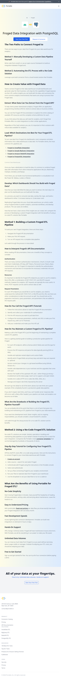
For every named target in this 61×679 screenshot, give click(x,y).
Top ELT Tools (5, 649)
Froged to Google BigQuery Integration (21, 151)
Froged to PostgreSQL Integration (19, 157)
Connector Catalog (7, 619)
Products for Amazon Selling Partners (13, 652)
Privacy (4, 665)
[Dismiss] (59, 1)
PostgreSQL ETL (6, 638)
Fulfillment (5, 654)
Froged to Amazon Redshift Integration (21, 154)
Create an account (14, 459)
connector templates (43, 439)
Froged (33, 17)
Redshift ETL (5, 635)
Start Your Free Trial (22, 39)
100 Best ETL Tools (7, 646)
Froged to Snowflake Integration (19, 148)
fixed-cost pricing (22, 508)
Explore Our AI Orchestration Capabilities (40, 1)
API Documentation (7, 625)
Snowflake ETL (6, 629)
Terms (3, 668)
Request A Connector (39, 39)
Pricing (4, 622)
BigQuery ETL (6, 632)
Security (4, 662)
